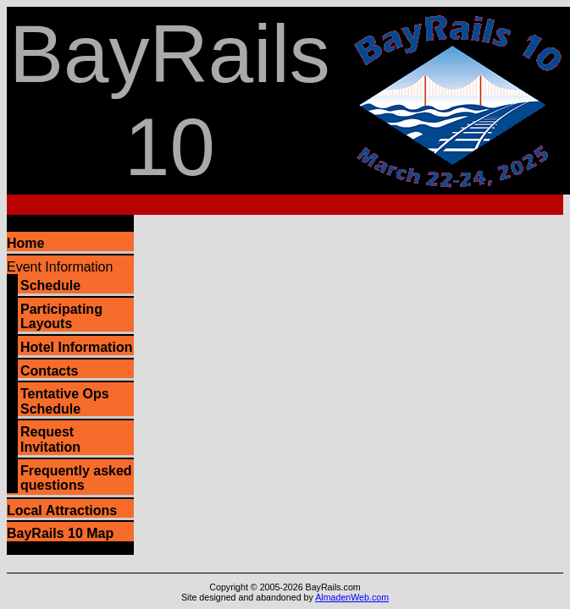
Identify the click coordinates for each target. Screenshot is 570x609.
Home (25, 243)
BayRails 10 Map (60, 533)
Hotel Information (76, 347)
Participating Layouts (61, 317)
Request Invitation (50, 439)
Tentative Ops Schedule (64, 401)
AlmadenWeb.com (352, 597)
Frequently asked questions (76, 478)
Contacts (49, 371)
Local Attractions (62, 510)
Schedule (50, 285)
